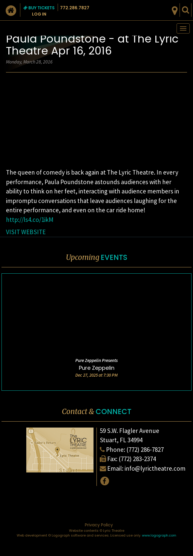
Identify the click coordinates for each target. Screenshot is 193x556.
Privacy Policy (99, 525)
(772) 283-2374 (137, 459)
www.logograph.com (159, 535)
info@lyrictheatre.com (155, 468)
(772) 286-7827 (145, 450)
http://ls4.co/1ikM (29, 220)
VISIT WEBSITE (26, 232)
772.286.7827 (74, 8)
